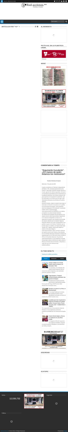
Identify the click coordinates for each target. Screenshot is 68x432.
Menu (2, 1)
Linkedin (61, 1)
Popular (45, 258)
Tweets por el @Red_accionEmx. (50, 254)
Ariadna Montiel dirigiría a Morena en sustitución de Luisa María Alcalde (57, 317)
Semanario (53, 258)
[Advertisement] (34, 14)
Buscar (66, 21)
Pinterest (66, 1)
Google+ (59, 1)
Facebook (57, 1)
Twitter (54, 1)
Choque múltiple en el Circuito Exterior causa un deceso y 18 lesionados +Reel (56, 264)
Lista (38, 27)
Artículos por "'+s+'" (10, 27)
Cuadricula (36, 27)
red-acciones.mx (4, 431)
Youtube (64, 1)
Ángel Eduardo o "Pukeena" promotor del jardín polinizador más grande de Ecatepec (57, 277)
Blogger (65, 431)
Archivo (62, 258)
